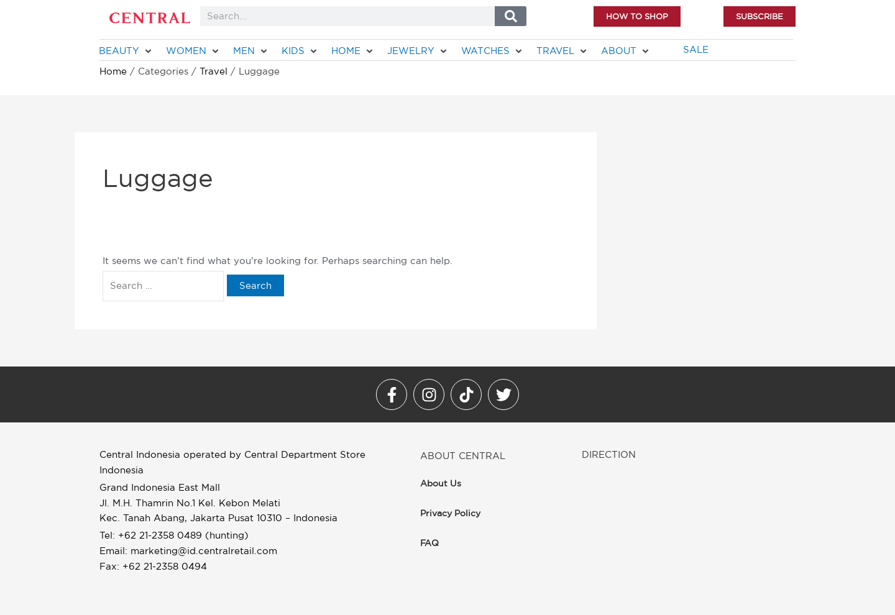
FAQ (429, 543)
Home (113, 71)
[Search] (510, 16)
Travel (213, 71)
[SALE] (696, 50)
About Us (440, 483)
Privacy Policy (450, 513)
